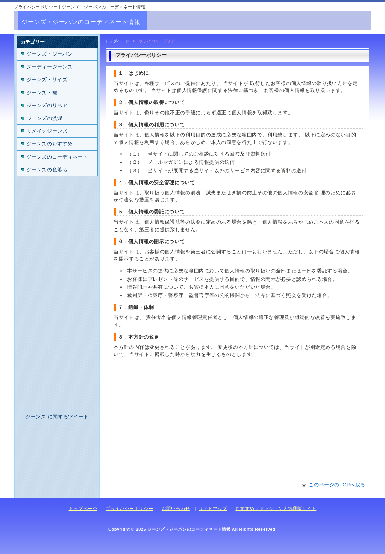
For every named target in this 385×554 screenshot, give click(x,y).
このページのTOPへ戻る (337, 484)
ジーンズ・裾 (42, 92)
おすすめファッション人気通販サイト (275, 508)
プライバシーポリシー (129, 508)
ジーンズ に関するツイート (57, 416)
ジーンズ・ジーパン (50, 54)
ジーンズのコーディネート (57, 157)
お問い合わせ (176, 508)
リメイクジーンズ (47, 131)
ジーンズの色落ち (47, 170)
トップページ (117, 41)
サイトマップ (213, 508)
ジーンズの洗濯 (44, 118)
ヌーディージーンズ (50, 67)
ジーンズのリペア (47, 105)
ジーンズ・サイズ (47, 79)
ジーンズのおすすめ (50, 144)
